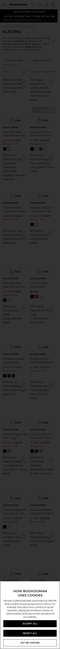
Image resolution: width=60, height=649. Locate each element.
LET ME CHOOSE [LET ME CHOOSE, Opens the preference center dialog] (30, 642)
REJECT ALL (30, 633)
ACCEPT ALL (30, 623)
